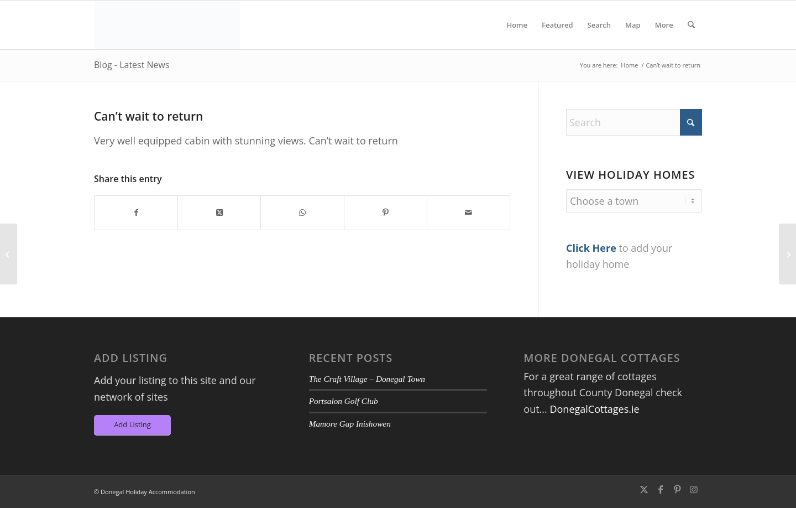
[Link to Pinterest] (677, 489)
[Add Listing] (132, 425)
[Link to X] (644, 489)
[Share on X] (219, 213)
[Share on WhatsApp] (302, 213)
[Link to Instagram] (693, 489)
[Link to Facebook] (660, 489)
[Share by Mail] (468, 213)
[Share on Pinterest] (385, 213)
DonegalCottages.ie (594, 409)
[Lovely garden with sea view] (787, 254)
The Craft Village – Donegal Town (367, 378)
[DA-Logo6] (167, 25)
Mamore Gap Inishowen (350, 423)
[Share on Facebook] (136, 213)
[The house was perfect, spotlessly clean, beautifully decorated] (8, 254)
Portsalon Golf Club (343, 401)
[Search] (691, 25)
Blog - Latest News (132, 65)
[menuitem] (517, 25)
